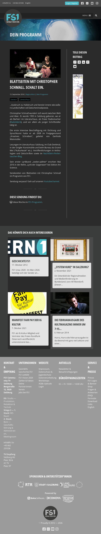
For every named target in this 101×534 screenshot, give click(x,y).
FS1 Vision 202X (26, 377)
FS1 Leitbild (24, 374)
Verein (22, 389)
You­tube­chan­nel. (52, 181)
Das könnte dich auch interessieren (30, 232)
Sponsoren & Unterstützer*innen (50, 476)
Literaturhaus (25, 99)
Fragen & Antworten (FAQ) (93, 392)
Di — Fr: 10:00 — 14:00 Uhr (71, 384)
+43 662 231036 (18, 3)
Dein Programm (42, 94)
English (27, 3)
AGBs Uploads (45, 383)
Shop (90, 386)
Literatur (13, 99)
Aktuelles (65, 363)
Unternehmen (27, 363)
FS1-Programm (35, 202)
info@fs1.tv (7, 3)
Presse (91, 377)
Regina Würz (30, 94)
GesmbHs (23, 369)
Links (90, 404)
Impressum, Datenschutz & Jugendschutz (45, 372)
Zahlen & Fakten (26, 380)
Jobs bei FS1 (24, 392)
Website (43, 363)
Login (41, 386)
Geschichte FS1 (26, 372)
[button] (85, 15)
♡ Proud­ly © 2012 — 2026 (50, 523)
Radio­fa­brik (15, 122)
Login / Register (72, 3)
